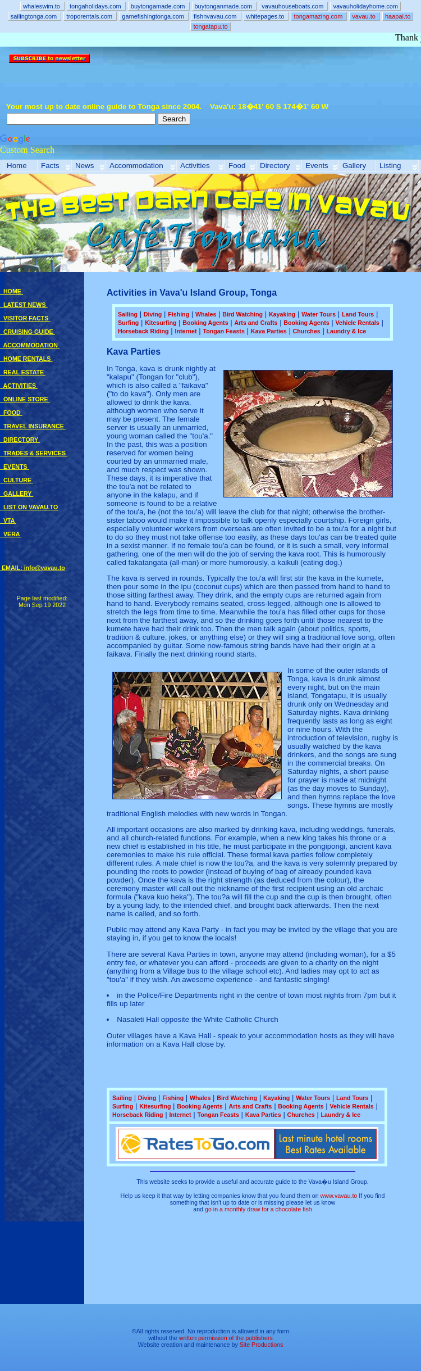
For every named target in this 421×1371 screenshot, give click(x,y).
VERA (10, 534)
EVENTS (14, 466)
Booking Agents (205, 322)
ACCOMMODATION (30, 345)
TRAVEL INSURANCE (33, 426)
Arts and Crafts (255, 322)
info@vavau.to (44, 567)
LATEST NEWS (23, 304)
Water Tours (318, 314)
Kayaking (282, 314)
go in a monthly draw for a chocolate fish (258, 1209)
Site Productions (261, 1344)
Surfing (128, 322)
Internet (185, 331)
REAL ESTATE (22, 372)
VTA (8, 520)
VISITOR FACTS (25, 318)
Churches (307, 331)
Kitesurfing (160, 322)
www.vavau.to (339, 1195)
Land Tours (358, 314)
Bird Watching (242, 314)
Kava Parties (269, 331)
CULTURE (16, 480)
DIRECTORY (20, 439)
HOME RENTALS (26, 358)
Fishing (178, 314)
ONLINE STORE (25, 399)
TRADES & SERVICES (33, 453)
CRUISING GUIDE (27, 331)
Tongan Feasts (223, 331)
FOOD (11, 412)
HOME (11, 291)
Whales (205, 314)
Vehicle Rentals (357, 322)
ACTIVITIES (19, 385)
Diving (153, 314)
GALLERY (16, 493)
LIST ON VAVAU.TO (29, 507)
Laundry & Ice (346, 331)
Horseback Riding (143, 331)
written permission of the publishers (226, 1337)
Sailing (128, 314)
